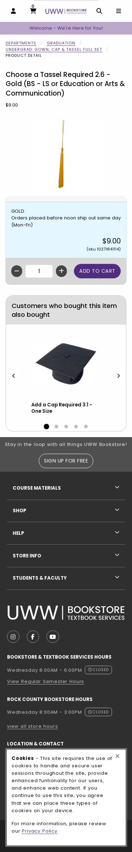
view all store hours (32, 726)
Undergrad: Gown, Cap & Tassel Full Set (54, 49)
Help (18, 533)
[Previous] (13, 375)
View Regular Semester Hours (45, 681)
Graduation (61, 43)
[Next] (118, 375)
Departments (21, 43)
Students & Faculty (40, 578)
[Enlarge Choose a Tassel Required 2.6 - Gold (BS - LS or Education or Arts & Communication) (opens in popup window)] (66, 155)
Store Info (27, 555)
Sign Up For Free (66, 460)
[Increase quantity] (61, 271)
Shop (19, 510)
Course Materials (37, 488)
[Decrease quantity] (16, 271)
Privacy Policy (39, 831)
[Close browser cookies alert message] (117, 756)
